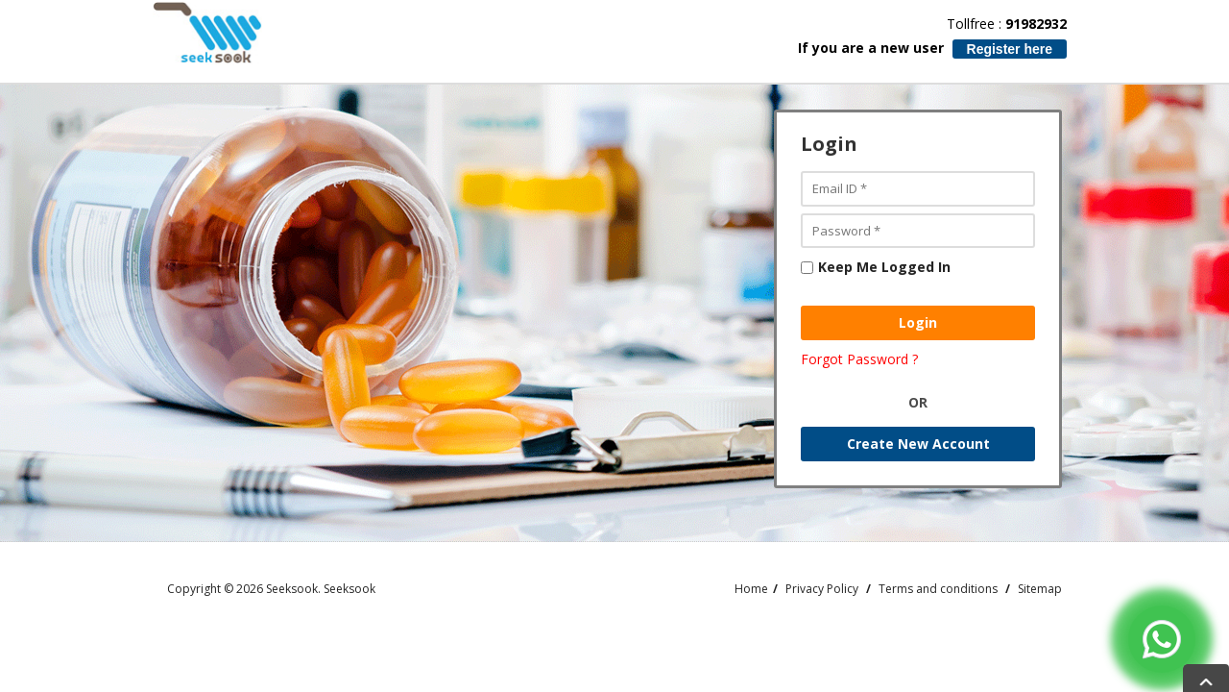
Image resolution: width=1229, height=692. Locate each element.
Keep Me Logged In (876, 267)
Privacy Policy (821, 589)
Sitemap (1040, 589)
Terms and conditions (938, 589)
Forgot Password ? (859, 359)
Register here (1009, 49)
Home (751, 589)
